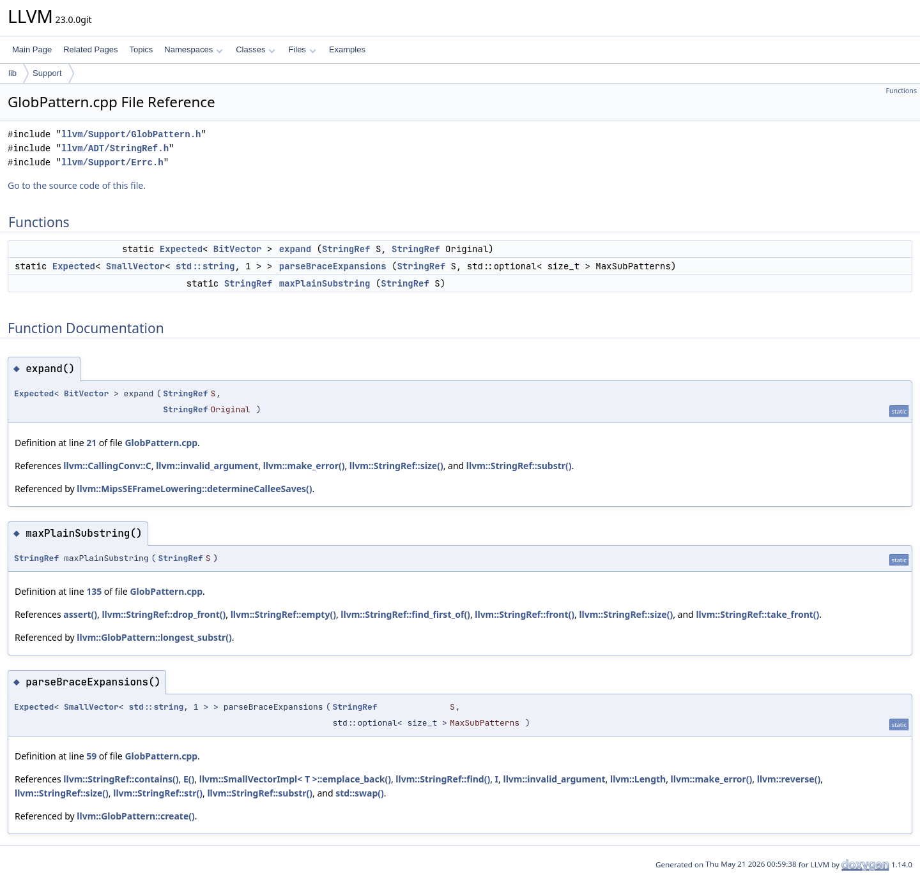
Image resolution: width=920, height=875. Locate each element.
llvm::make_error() (304, 466)
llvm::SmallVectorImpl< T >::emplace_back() (295, 779)
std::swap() (359, 793)
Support (47, 73)
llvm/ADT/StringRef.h (115, 148)
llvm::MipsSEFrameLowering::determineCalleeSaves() (194, 488)
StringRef (346, 249)
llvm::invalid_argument (207, 466)
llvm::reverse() (788, 779)
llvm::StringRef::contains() (120, 779)
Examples (347, 49)
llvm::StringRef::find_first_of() (405, 614)
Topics (141, 49)
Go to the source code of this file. (77, 185)
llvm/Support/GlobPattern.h (131, 134)
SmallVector (135, 266)
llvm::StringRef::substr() (519, 466)
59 (91, 756)
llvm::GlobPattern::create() (135, 816)
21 (91, 443)
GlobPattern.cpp (161, 443)
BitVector (237, 249)
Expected (181, 249)
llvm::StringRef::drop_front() (164, 614)
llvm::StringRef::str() (158, 793)
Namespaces (193, 49)
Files (302, 49)
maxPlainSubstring (325, 283)
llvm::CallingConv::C (107, 466)
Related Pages (90, 49)
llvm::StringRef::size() (396, 466)
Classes (255, 49)
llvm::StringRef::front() (524, 614)
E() (188, 779)
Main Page (32, 49)
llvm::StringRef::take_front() (757, 614)
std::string (205, 266)
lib (12, 73)
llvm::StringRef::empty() (283, 614)
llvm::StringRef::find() (442, 779)
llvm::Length (638, 779)
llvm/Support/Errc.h (112, 162)
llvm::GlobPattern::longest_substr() (154, 637)
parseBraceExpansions (333, 266)
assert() (80, 614)
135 (94, 591)
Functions (901, 90)
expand (295, 249)
